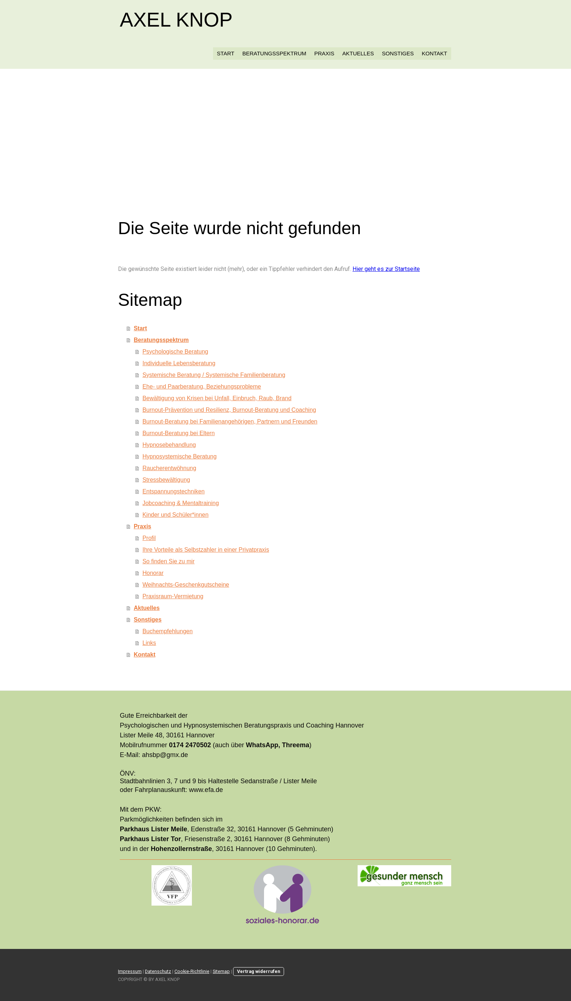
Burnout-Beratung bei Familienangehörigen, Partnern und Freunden (229, 421)
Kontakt (434, 53)
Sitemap (221, 971)
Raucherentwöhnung (169, 468)
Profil (148, 538)
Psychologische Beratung (175, 351)
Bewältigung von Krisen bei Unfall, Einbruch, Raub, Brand (216, 398)
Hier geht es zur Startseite (386, 268)
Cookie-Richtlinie (191, 971)
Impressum (130, 971)
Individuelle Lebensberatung (178, 363)
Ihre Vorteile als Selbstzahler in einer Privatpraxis (205, 550)
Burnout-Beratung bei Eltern (178, 433)
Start (226, 53)
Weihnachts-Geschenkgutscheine (185, 585)
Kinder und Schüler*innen (175, 515)
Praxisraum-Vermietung (172, 596)
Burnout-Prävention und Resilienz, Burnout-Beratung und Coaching (229, 410)
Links (149, 643)
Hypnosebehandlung (169, 445)
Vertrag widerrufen (258, 971)
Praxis (324, 53)
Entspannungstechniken (173, 491)
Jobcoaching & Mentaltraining (180, 503)
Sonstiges (398, 53)
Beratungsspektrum (274, 53)
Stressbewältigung (166, 480)
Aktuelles (358, 53)
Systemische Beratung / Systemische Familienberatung (213, 375)
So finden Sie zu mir (168, 561)
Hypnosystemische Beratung (179, 456)
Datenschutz (158, 971)
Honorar (153, 573)
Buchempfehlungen (167, 631)
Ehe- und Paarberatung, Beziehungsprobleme (201, 386)
